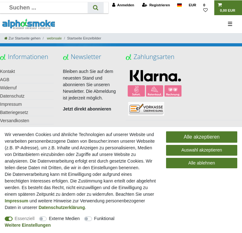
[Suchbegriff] (46, 7)
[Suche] (96, 7)
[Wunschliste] (207, 7)
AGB (4, 79)
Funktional (104, 218)
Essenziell (25, 218)
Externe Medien (64, 218)
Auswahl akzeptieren (201, 149)
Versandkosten (14, 120)
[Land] (179, 5)
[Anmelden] (123, 5)
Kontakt (7, 71)
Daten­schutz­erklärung (61, 207)
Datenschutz (12, 96)
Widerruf (8, 87)
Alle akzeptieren (202, 137)
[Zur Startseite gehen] (22, 38)
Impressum (11, 104)
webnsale (54, 38)
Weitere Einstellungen (28, 225)
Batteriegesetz (14, 112)
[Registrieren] (156, 5)
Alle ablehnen (201, 162)
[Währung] (192, 5)
